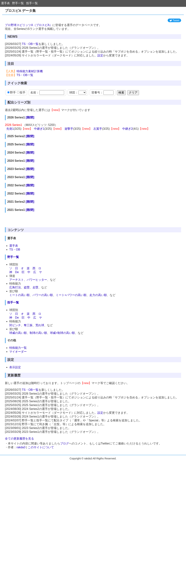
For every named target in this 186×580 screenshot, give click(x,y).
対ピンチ (15, 392)
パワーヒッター (37, 347)
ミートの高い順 (19, 362)
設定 (100, 71)
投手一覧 (32, 3)
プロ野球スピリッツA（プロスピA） (28, 41)
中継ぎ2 (127, 145)
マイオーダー (18, 418)
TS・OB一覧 (30, 60)
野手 (11, 108)
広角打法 (15, 354)
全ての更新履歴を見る (19, 505)
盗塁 (27, 354)
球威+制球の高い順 (62, 400)
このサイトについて (41, 514)
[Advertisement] (93, 25)
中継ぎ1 (39, 145)
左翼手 (97, 145)
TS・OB (14, 316)
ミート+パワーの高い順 (71, 362)
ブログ (64, 510)
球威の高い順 (18, 400)
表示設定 (15, 434)
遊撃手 (68, 145)
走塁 (35, 354)
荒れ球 (39, 392)
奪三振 (28, 392)
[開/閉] (30, 133)
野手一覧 (18, 3)
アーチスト (16, 347)
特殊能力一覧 (18, 415)
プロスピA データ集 (20, 11)
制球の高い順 (38, 400)
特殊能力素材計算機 (30, 87)
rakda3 (21, 514)
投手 (21, 108)
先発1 (10, 145)
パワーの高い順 (43, 362)
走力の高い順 (98, 362)
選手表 (5, 3)
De (17, 339)
